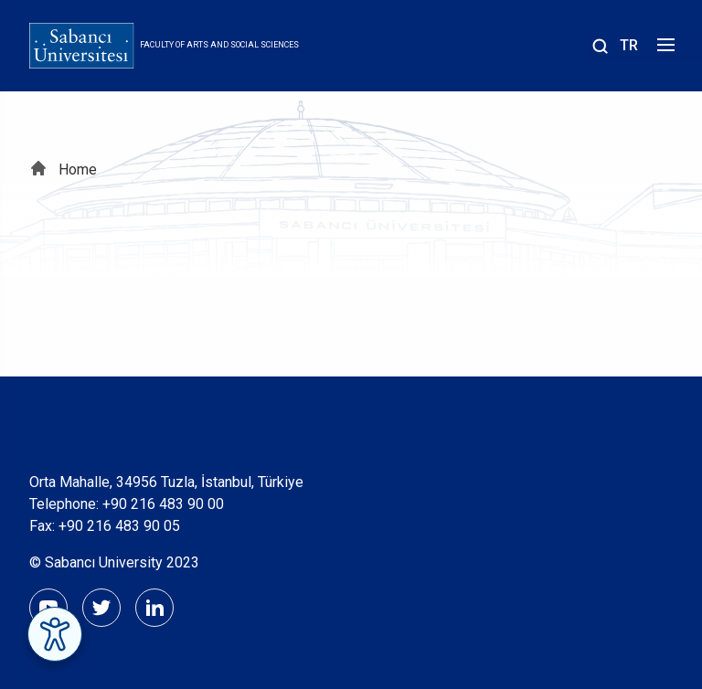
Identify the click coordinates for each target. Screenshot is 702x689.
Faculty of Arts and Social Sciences (219, 44)
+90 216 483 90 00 (163, 504)
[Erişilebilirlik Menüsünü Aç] (54, 634)
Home (77, 169)
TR (629, 45)
